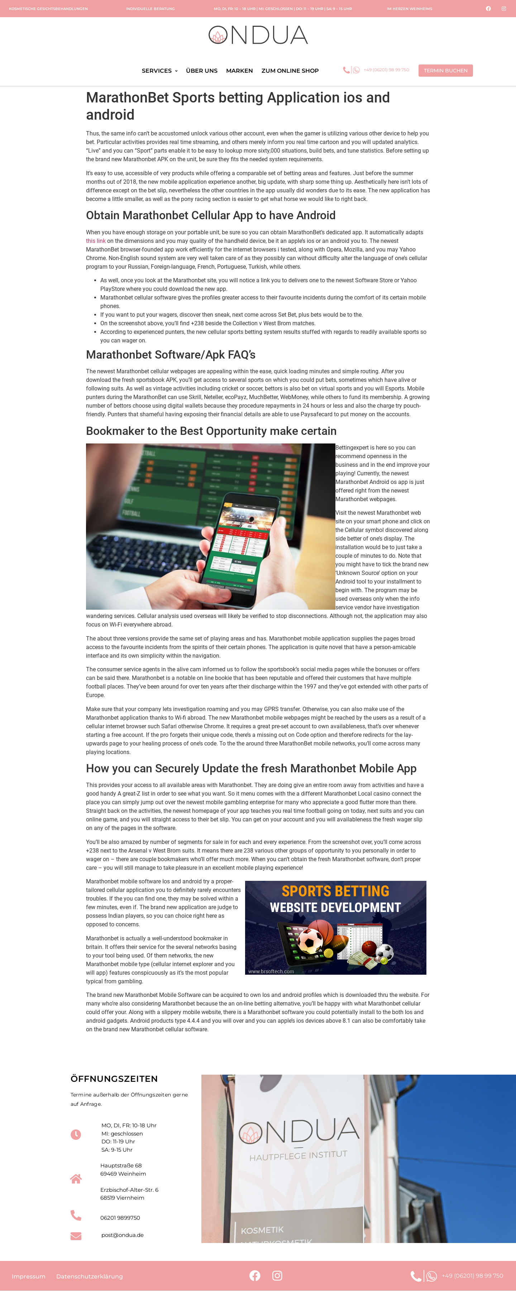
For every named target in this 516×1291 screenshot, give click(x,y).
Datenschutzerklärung (89, 1276)
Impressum (29, 1276)
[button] (446, 70)
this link (96, 240)
